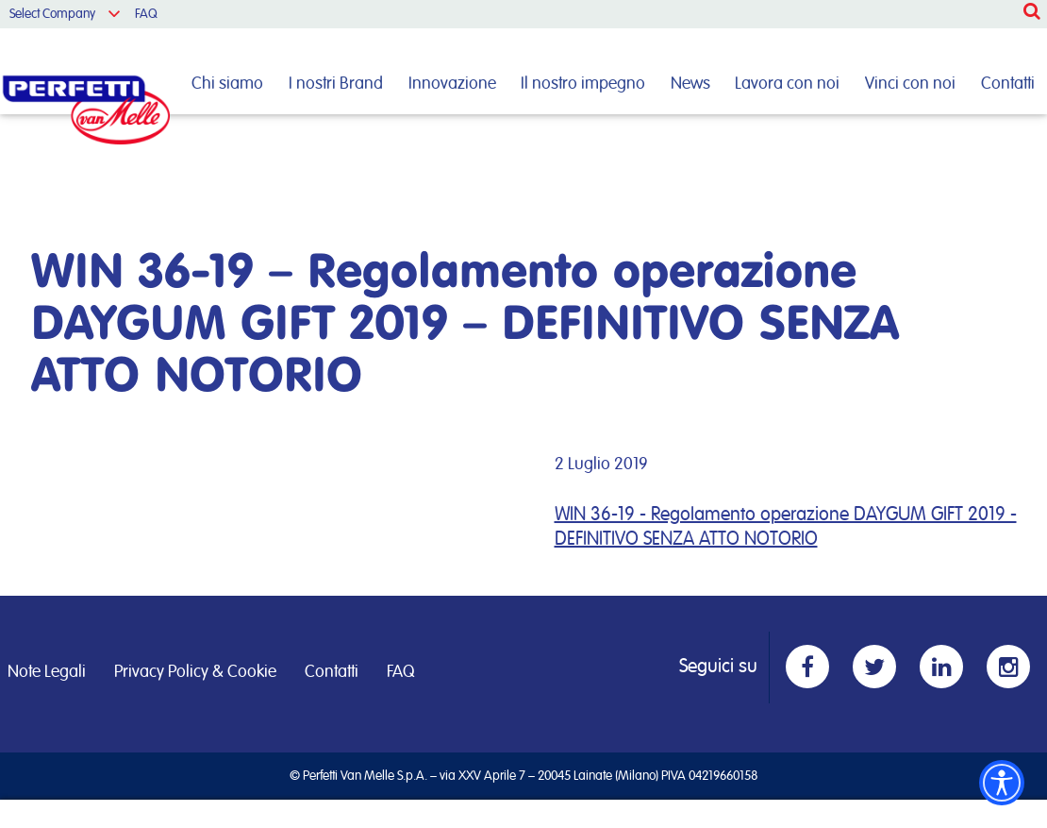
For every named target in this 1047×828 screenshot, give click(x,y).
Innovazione (452, 84)
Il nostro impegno (583, 84)
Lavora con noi (787, 84)
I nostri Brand (336, 84)
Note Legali (47, 672)
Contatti (1008, 84)
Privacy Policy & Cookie (195, 672)
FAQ (146, 14)
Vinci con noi (910, 84)
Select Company (52, 14)
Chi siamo (227, 84)
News (690, 84)
